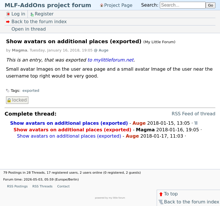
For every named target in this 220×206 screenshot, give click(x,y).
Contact (63, 186)
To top (168, 194)
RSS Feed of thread (193, 113)
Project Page (118, 5)
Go (210, 5)
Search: (149, 5)
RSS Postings (17, 186)
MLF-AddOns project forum (48, 5)
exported (30, 90)
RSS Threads (42, 186)
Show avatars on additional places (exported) (69, 123)
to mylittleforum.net (110, 60)
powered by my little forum (110, 198)
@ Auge (101, 50)
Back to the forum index (188, 202)
